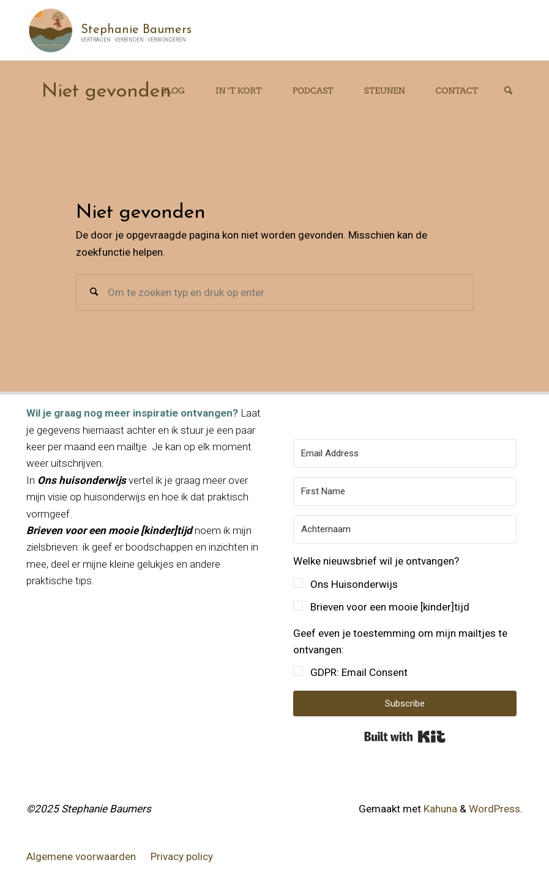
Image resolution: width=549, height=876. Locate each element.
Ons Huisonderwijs (354, 584)
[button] (405, 584)
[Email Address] (405, 453)
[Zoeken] (508, 91)
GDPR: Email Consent (359, 672)
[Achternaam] (405, 529)
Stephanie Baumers (136, 29)
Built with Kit (405, 737)
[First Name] (405, 491)
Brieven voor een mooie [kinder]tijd (389, 607)
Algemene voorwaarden (81, 856)
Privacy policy (182, 856)
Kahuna (439, 809)
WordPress (494, 809)
